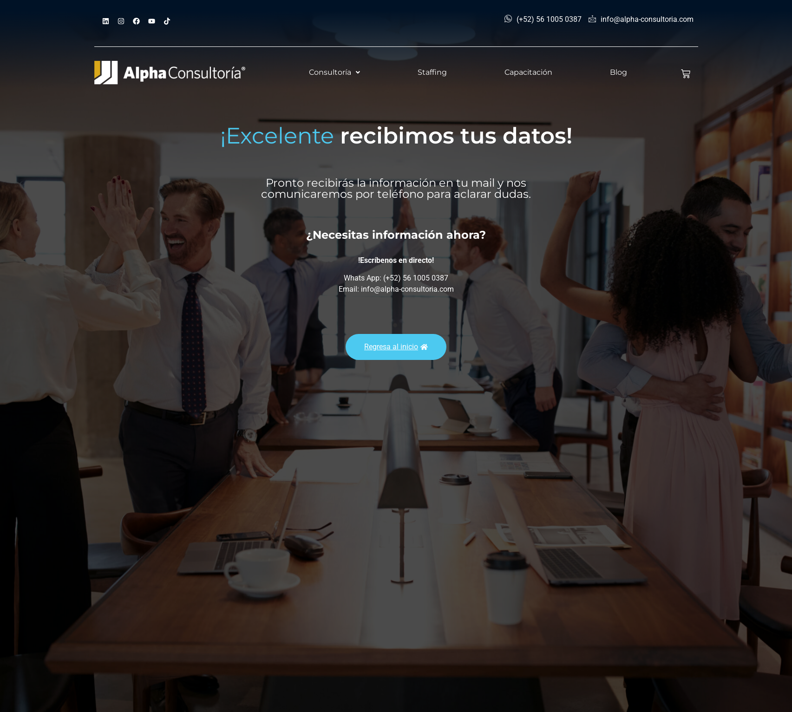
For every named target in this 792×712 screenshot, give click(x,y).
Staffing (432, 72)
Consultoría (334, 72)
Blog (618, 72)
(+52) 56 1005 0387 (543, 19)
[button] (334, 72)
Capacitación (528, 72)
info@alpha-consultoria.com (641, 19)
